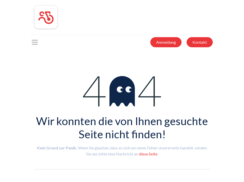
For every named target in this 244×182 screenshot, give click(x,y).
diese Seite (148, 153)
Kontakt (199, 42)
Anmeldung (166, 42)
